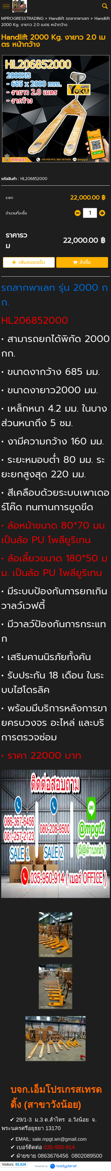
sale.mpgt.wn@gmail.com (59, 1139)
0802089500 (87, 1156)
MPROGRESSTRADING (22, 18)
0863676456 (53, 1156)
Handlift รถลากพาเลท (69, 18)
